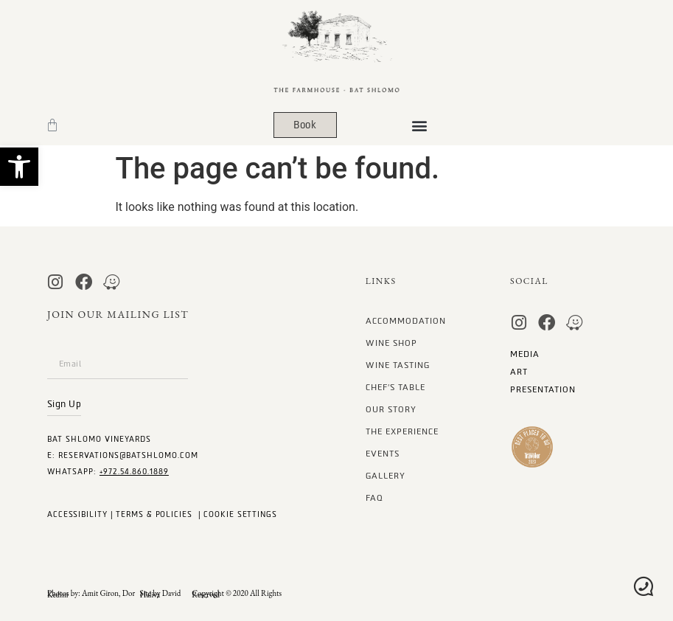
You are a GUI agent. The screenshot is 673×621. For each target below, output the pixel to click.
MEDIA (525, 354)
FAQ (374, 498)
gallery (385, 476)
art (519, 372)
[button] (19, 167)
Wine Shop (391, 343)
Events (383, 454)
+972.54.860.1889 (134, 471)
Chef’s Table (395, 387)
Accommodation (406, 321)
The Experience (402, 432)
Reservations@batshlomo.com (128, 455)
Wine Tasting (398, 365)
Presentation (543, 390)
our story (391, 409)
